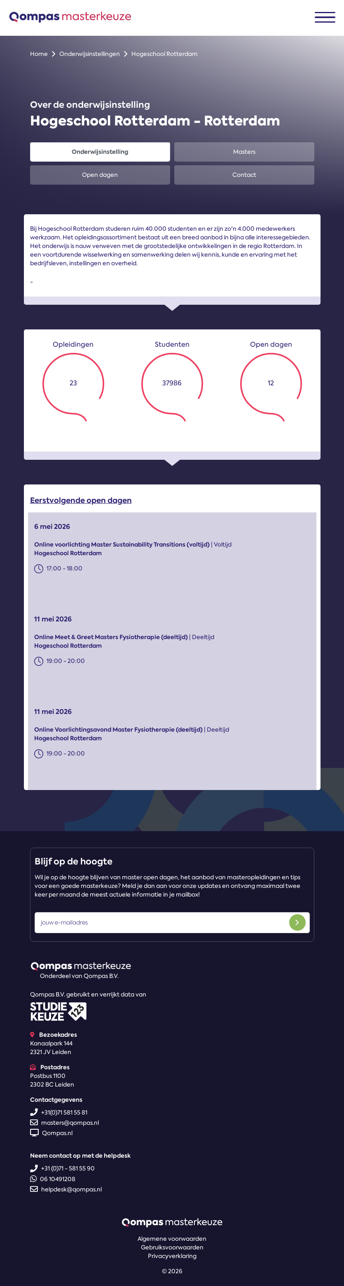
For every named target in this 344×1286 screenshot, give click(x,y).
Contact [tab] (244, 174)
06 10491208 (52, 1179)
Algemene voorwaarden (172, 1238)
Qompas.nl (51, 1133)
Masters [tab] (244, 151)
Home (39, 54)
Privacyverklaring (172, 1256)
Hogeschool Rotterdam (164, 54)
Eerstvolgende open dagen (81, 502)
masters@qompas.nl (64, 1122)
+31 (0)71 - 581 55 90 (62, 1168)
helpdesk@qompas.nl (66, 1189)
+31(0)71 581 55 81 (58, 1112)
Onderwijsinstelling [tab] (100, 152)
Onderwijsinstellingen (89, 54)
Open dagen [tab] (100, 174)
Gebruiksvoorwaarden (172, 1247)
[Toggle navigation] (325, 17)
